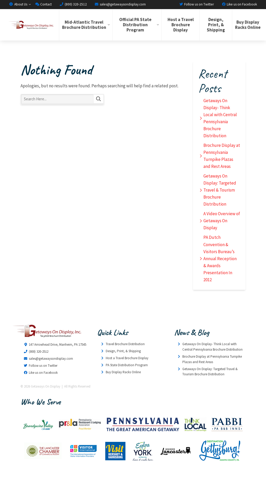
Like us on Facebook (239, 4)
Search (98, 99)
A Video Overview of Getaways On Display (221, 221)
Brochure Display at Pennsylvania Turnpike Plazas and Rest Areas (221, 155)
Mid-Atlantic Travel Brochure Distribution (84, 24)
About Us (18, 4)
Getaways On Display (31, 24)
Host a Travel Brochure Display (181, 25)
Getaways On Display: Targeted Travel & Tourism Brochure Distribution (219, 190)
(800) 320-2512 (73, 4)
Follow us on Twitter (196, 4)
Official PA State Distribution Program (135, 25)
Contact (43, 4)
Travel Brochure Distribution (125, 344)
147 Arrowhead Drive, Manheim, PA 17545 (57, 344)
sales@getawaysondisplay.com (120, 4)
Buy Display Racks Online (248, 24)
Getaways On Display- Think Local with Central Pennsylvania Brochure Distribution (220, 118)
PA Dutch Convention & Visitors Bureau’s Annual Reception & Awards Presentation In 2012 (220, 258)
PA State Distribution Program (127, 365)
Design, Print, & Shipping (216, 25)
